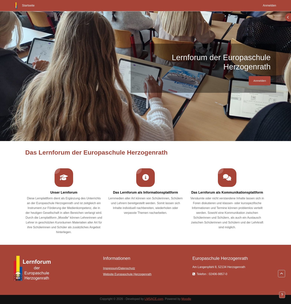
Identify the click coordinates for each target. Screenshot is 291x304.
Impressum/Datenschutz (119, 268)
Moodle (186, 298)
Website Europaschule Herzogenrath (127, 274)
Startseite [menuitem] (28, 5)
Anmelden (269, 5)
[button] (281, 273)
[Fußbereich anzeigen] (282, 295)
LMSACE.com (154, 298)
